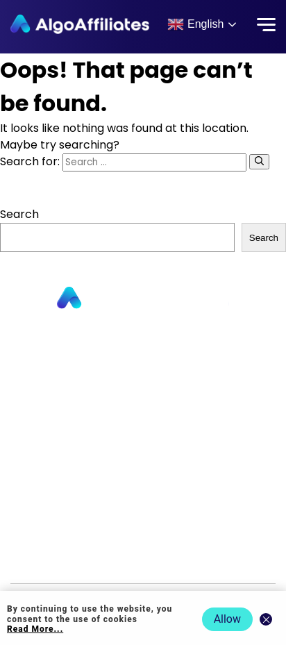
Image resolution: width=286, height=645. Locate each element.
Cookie (143, 500)
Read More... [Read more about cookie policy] (35, 629)
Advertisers (143, 359)
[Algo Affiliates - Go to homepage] (79, 24)
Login (143, 460)
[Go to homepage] (142, 298)
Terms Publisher (143, 520)
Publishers (143, 339)
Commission (143, 420)
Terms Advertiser (143, 540)
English (195, 24)
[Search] (259, 161)
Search (19, 214)
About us (143, 379)
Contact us (143, 400)
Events (143, 561)
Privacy (143, 480)
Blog (143, 440)
